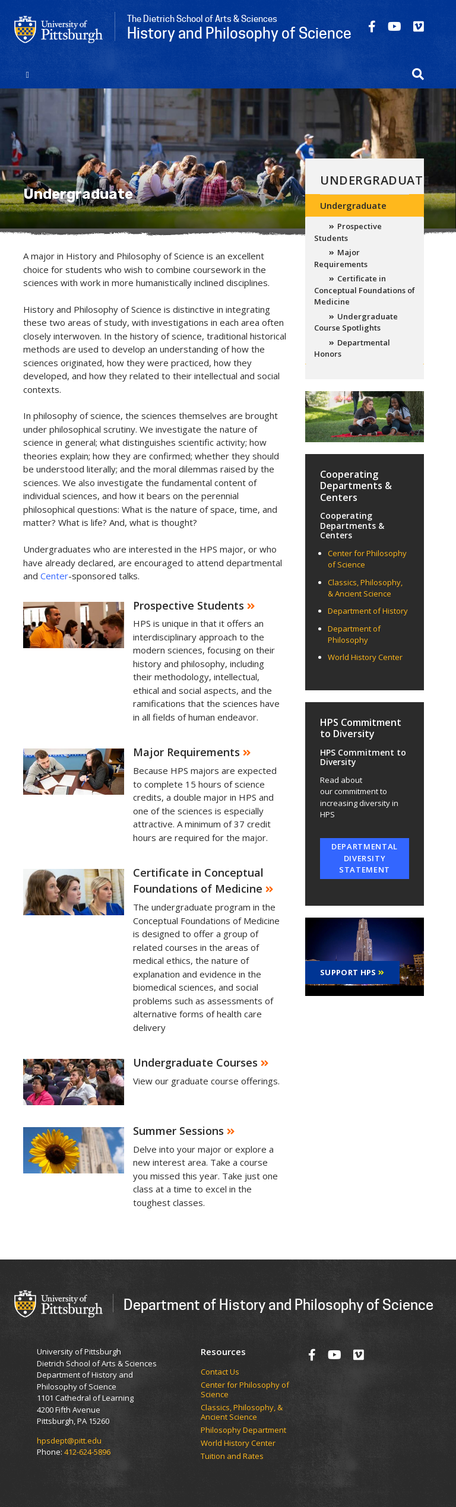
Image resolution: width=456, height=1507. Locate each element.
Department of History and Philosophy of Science (278, 1304)
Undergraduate (375, 180)
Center (54, 576)
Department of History (368, 610)
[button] (418, 74)
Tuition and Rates (232, 1456)
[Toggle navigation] (27, 74)
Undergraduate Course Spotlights (356, 322)
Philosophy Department (243, 1430)
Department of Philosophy (354, 634)
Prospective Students (348, 232)
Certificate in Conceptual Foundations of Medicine (364, 290)
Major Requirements (341, 258)
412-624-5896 (87, 1451)
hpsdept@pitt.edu (69, 1440)
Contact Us (220, 1372)
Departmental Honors (352, 348)
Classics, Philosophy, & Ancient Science (365, 588)
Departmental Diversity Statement (364, 858)
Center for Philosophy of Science (245, 1390)
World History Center (365, 657)
